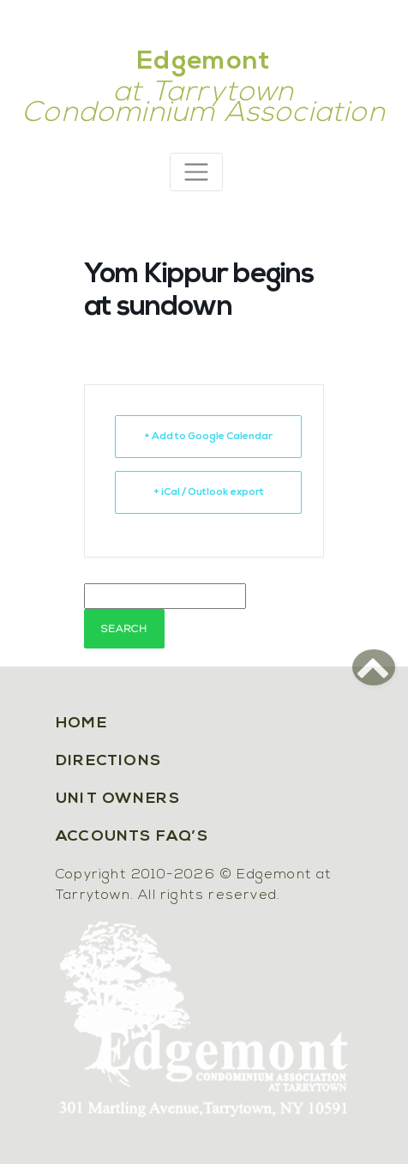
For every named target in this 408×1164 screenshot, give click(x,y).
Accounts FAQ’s (132, 837)
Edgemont (204, 62)
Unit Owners (118, 799)
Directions (108, 761)
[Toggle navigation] (197, 172)
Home (81, 723)
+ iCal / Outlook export (208, 492)
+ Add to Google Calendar (208, 436)
